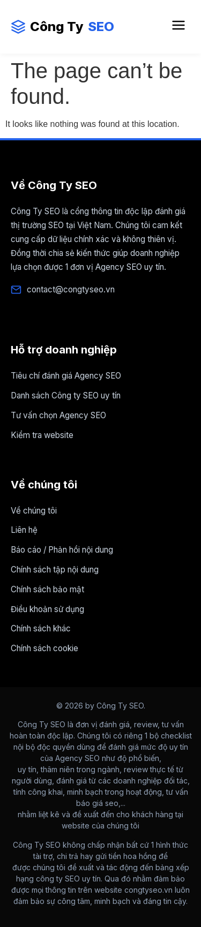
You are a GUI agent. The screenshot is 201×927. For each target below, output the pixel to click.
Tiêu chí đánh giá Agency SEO (66, 376)
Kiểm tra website (42, 435)
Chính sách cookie (44, 648)
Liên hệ (24, 530)
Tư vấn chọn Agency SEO (58, 415)
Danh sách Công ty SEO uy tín (66, 395)
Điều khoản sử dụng (47, 609)
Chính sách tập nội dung (55, 569)
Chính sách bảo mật (47, 589)
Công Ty (62, 26)
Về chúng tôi (34, 511)
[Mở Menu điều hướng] (178, 26)
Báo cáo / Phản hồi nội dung (62, 550)
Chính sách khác (41, 628)
